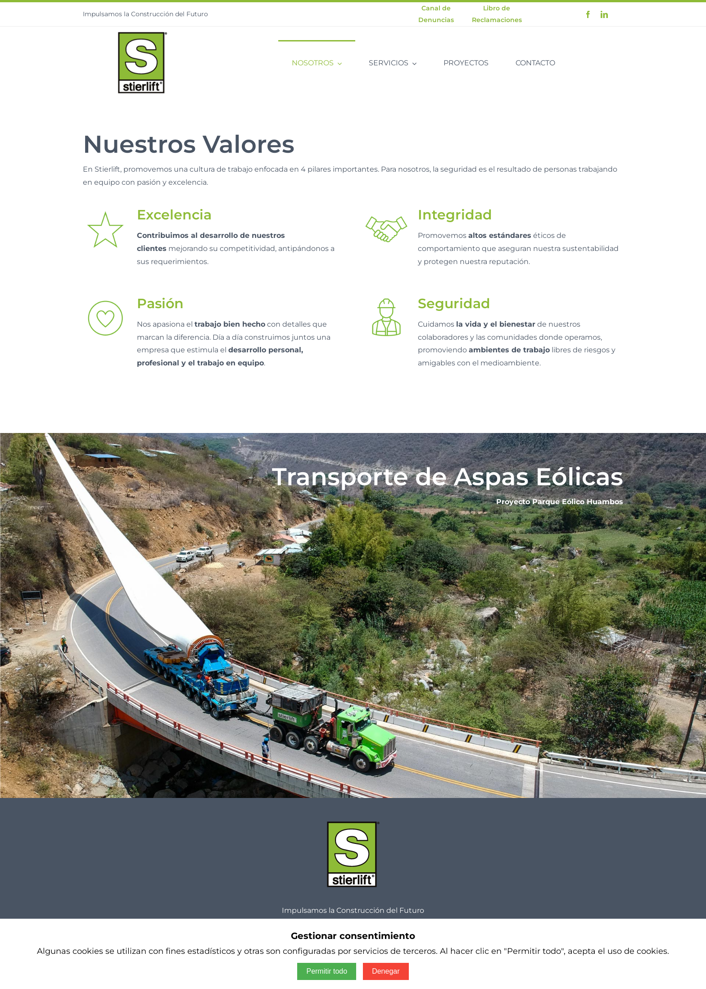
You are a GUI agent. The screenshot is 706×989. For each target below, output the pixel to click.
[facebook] (588, 14)
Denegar (385, 971)
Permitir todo (326, 971)
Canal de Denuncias (436, 13)
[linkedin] (604, 14)
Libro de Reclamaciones (497, 13)
